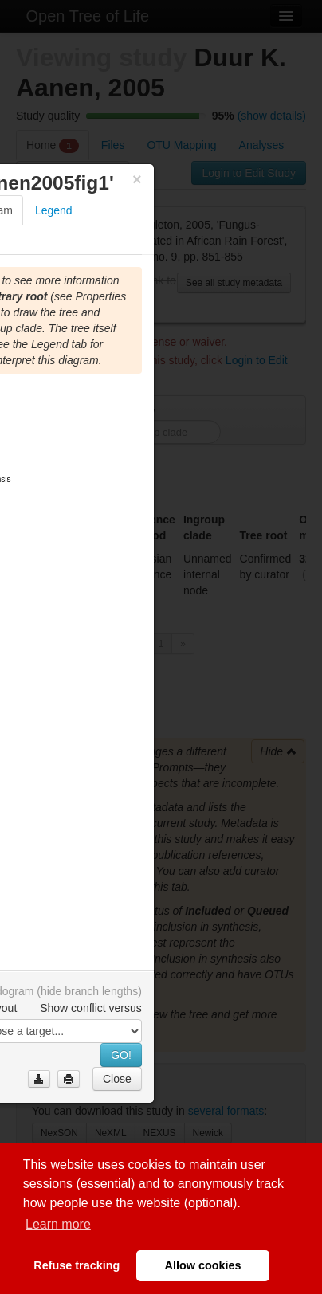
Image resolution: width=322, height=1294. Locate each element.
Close (117, 1078)
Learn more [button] (58, 1224)
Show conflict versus (91, 1008)
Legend (54, 210)
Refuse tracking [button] (76, 1265)
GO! (121, 1055)
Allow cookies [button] (203, 1265)
